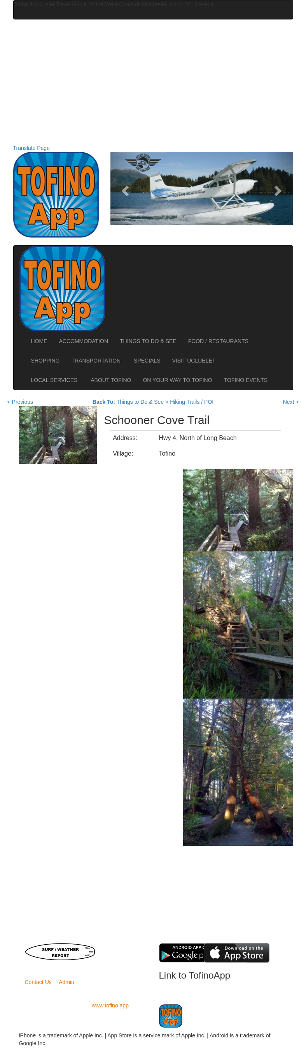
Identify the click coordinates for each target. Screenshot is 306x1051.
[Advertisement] (153, 81)
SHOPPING (45, 360)
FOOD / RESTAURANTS (218, 341)
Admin (66, 982)
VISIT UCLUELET (194, 360)
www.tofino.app (110, 1005)
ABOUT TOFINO (111, 380)
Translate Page (31, 148)
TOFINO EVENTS (246, 380)
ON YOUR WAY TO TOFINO (177, 380)
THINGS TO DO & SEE (148, 341)
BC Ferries (120, 947)
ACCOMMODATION (83, 341)
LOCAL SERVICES (55, 380)
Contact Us (38, 982)
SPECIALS (147, 360)
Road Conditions (119, 955)
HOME (39, 341)
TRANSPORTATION (96, 360)
